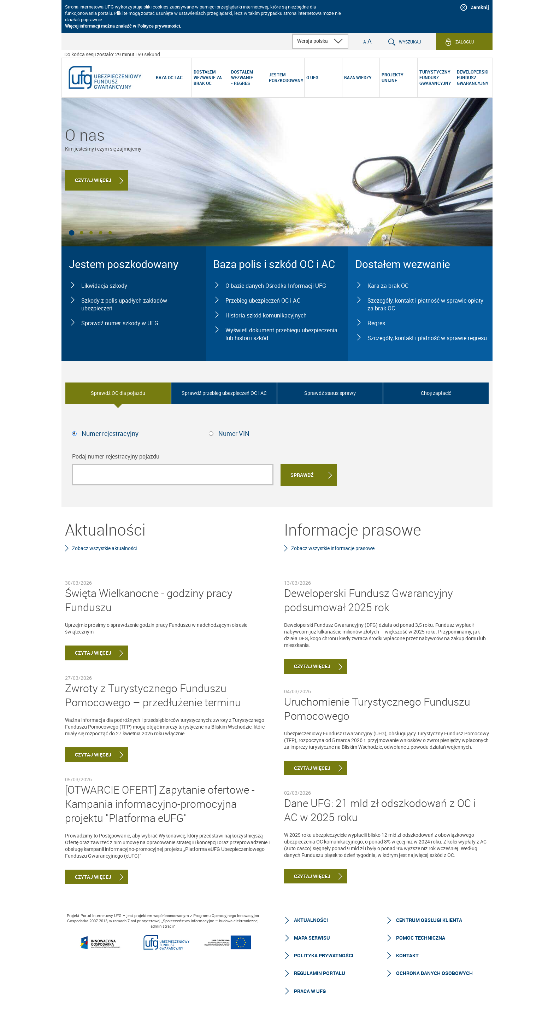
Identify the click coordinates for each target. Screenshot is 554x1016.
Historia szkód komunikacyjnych (266, 315)
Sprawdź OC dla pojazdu (118, 393)
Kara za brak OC (387, 286)
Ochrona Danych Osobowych (434, 973)
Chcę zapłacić (436, 393)
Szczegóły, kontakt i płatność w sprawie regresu (427, 338)
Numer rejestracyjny (110, 433)
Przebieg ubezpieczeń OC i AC (262, 300)
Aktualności (311, 920)
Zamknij (480, 7)
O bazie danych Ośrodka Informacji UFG (275, 286)
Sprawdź (301, 475)
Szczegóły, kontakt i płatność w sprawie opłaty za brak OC (425, 304)
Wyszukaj (410, 42)
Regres (376, 323)
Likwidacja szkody (104, 286)
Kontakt (407, 955)
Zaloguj (464, 42)
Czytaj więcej (93, 180)
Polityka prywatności (323, 955)
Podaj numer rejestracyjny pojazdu (115, 456)
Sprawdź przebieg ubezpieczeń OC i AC (224, 393)
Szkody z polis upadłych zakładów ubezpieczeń (124, 304)
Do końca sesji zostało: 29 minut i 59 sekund (112, 54)
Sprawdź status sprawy (330, 393)
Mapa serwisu (312, 937)
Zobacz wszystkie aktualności (104, 548)
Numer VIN (233, 433)
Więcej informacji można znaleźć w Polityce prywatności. (123, 26)
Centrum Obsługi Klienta (429, 920)
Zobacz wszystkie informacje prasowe (333, 548)
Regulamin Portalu (319, 973)
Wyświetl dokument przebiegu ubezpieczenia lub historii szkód (281, 334)
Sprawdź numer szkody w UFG (119, 323)
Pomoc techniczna (420, 937)
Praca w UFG (310, 991)
